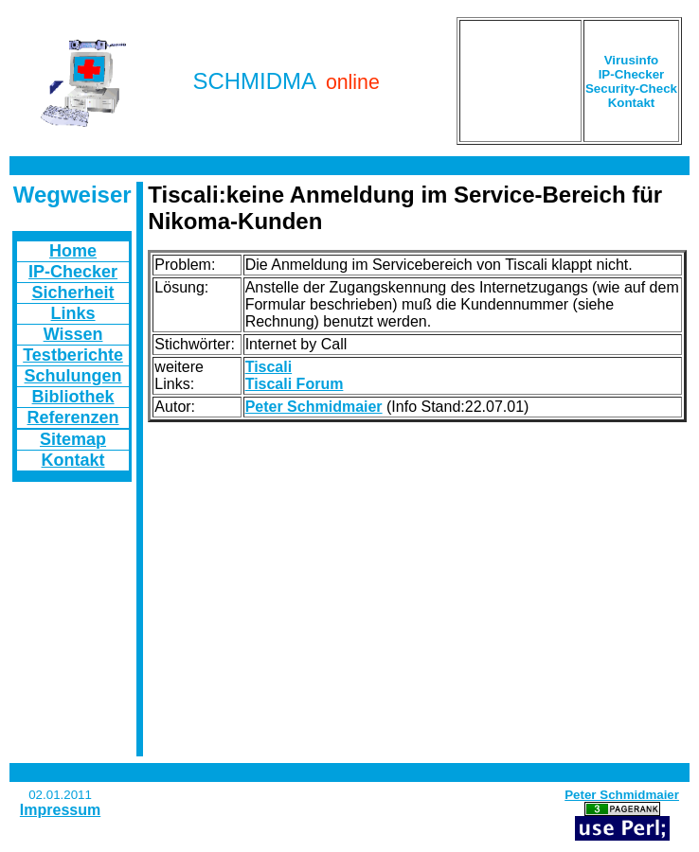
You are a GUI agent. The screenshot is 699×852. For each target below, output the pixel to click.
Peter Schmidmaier (314, 407)
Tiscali (269, 367)
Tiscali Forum (294, 384)
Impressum (60, 810)
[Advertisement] (520, 81)
